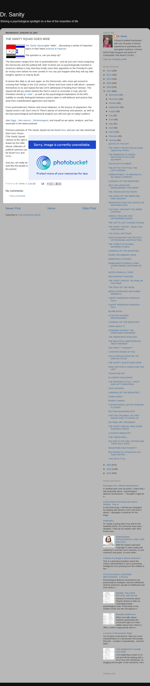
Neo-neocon (24, 120)
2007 (109, 91)
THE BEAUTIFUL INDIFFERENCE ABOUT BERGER (124, 342)
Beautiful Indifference (126, 614)
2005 (109, 469)
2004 (109, 473)
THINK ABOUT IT (116, 326)
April (111, 128)
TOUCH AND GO (116, 373)
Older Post (89, 208)
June (111, 119)
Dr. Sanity (12, 14)
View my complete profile (115, 59)
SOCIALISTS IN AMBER (120, 163)
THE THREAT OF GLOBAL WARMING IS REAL (121, 245)
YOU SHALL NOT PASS (119, 233)
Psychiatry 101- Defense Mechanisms (121, 486)
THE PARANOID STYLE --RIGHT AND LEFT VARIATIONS (124, 383)
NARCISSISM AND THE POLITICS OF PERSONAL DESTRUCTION (125, 238)
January (113, 140)
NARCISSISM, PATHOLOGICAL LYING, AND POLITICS (130, 539)
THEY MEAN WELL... (118, 437)
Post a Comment (17, 196)
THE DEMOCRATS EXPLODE (122, 337)
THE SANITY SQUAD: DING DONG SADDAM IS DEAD (125, 427)
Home (51, 208)
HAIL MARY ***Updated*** (120, 348)
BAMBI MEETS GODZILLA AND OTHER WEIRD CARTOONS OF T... (125, 265)
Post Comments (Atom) (29, 215)
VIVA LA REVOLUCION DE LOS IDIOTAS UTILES (123, 357)
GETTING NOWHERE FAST (121, 411)
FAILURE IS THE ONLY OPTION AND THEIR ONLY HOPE (126, 442)
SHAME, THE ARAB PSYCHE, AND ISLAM (126, 594)
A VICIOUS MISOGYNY (119, 433)
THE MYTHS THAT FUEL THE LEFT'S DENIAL (122, 169)
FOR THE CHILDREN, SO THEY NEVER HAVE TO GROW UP (123, 416)
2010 (109, 79)
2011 (109, 75)
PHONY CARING (116, 401)
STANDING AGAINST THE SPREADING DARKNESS (121, 331)
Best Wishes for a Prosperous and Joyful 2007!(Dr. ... (124, 453)
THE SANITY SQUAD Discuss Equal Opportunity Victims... (125, 149)
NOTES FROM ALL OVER (120, 272)
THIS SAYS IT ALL (117, 459)
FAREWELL (108, 521)
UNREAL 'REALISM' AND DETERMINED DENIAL (120, 217)
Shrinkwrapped (40, 120)
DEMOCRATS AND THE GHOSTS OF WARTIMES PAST (126, 203)
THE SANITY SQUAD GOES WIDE (125, 362)
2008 (109, 87)
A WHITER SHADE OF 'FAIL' (122, 352)
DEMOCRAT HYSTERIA (119, 259)
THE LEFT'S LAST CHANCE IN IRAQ (126, 223)
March (112, 132)
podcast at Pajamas (55, 48)
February (113, 136)
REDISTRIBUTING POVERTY (122, 448)
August (112, 111)
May (111, 124)
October (113, 103)
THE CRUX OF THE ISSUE (121, 287)
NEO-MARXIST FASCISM (120, 276)
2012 (109, 71)
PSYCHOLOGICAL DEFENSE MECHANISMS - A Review (117, 575)
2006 (109, 465)
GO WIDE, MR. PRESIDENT (121, 422)
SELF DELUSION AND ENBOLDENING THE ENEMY (123, 186)
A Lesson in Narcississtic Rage (117, 633)
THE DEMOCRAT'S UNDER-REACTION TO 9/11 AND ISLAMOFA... (122, 157)
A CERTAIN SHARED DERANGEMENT (118, 316)
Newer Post (13, 208)
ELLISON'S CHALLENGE (120, 377)
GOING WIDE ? (115, 396)
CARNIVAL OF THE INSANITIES (123, 181)
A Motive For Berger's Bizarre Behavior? (122, 558)
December (114, 95)
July (111, 115)
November (114, 99)
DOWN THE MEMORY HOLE (122, 255)
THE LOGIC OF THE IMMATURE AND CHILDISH (124, 197)
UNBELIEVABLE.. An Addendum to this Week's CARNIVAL (124, 175)
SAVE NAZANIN (116, 388)
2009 (109, 83)
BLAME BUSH (115, 311)
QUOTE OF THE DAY (118, 144)
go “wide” (29, 94)
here (63, 130)
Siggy (13, 120)
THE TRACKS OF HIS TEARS (122, 192)
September (114, 107)
